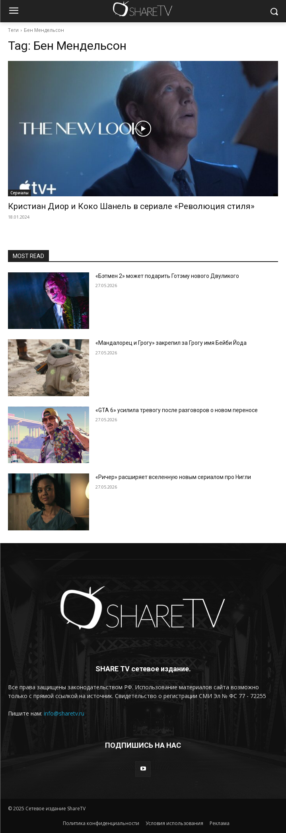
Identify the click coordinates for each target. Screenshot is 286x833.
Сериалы (19, 193)
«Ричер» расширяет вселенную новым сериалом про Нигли (173, 477)
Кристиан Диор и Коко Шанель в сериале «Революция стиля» (131, 206)
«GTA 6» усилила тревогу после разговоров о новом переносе (176, 410)
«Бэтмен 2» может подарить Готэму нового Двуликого (167, 276)
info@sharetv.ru (64, 713)
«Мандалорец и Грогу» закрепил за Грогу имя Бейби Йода (171, 343)
